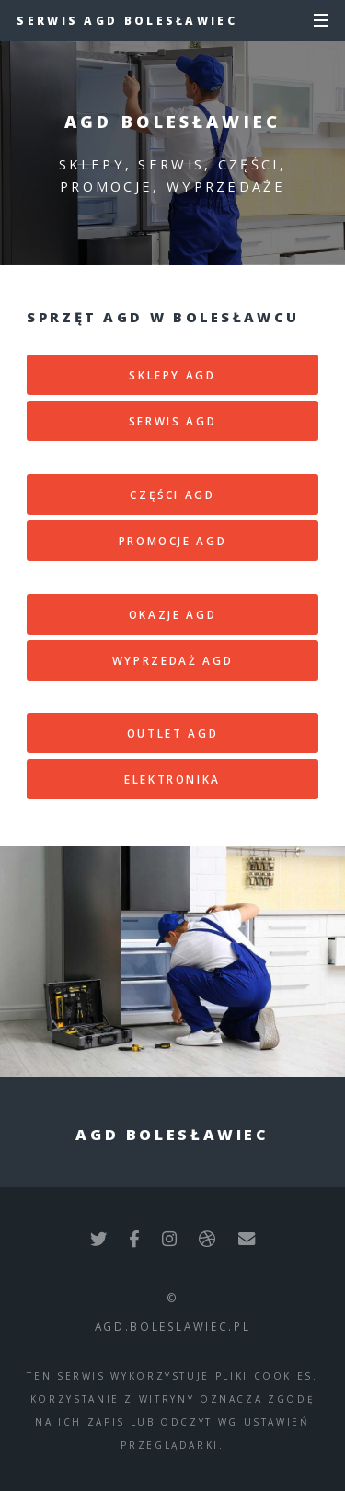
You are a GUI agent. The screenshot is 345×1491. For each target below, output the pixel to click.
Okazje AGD (172, 614)
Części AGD (172, 494)
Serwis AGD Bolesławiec (127, 20)
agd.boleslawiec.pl (173, 1326)
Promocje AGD (173, 540)
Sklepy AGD (172, 374)
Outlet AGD (172, 733)
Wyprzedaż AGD (172, 660)
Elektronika (172, 779)
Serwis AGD (172, 421)
